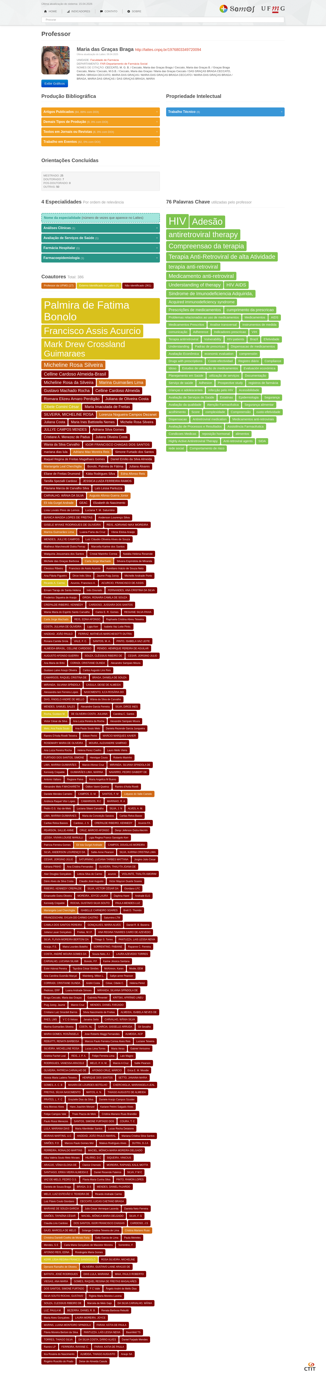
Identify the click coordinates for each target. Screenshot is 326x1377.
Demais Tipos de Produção (100, 122)
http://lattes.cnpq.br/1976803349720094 (168, 50)
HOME (50, 11)
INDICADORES (78, 11)
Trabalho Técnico (225, 112)
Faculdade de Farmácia (104, 60)
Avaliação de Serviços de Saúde (100, 238)
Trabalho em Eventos (100, 142)
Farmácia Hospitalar (100, 248)
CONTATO (108, 11)
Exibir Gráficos (54, 83)
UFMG (273, 9)
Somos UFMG (237, 8)
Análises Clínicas (100, 228)
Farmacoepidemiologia (100, 258)
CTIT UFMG (310, 1366)
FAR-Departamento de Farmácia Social (123, 63)
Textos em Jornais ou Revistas (100, 132)
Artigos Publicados (100, 112)
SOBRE (134, 11)
